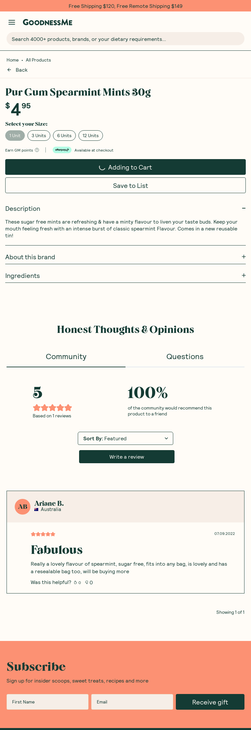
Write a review (126, 448)
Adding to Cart (125, 157)
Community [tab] (66, 348)
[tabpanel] (125, 483)
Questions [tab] (185, 348)
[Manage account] (12, 22)
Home (13, 60)
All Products (38, 60)
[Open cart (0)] (240, 22)
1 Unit (15, 127)
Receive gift (210, 694)
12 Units (91, 127)
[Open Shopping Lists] (227, 22)
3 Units (39, 127)
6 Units (64, 127)
